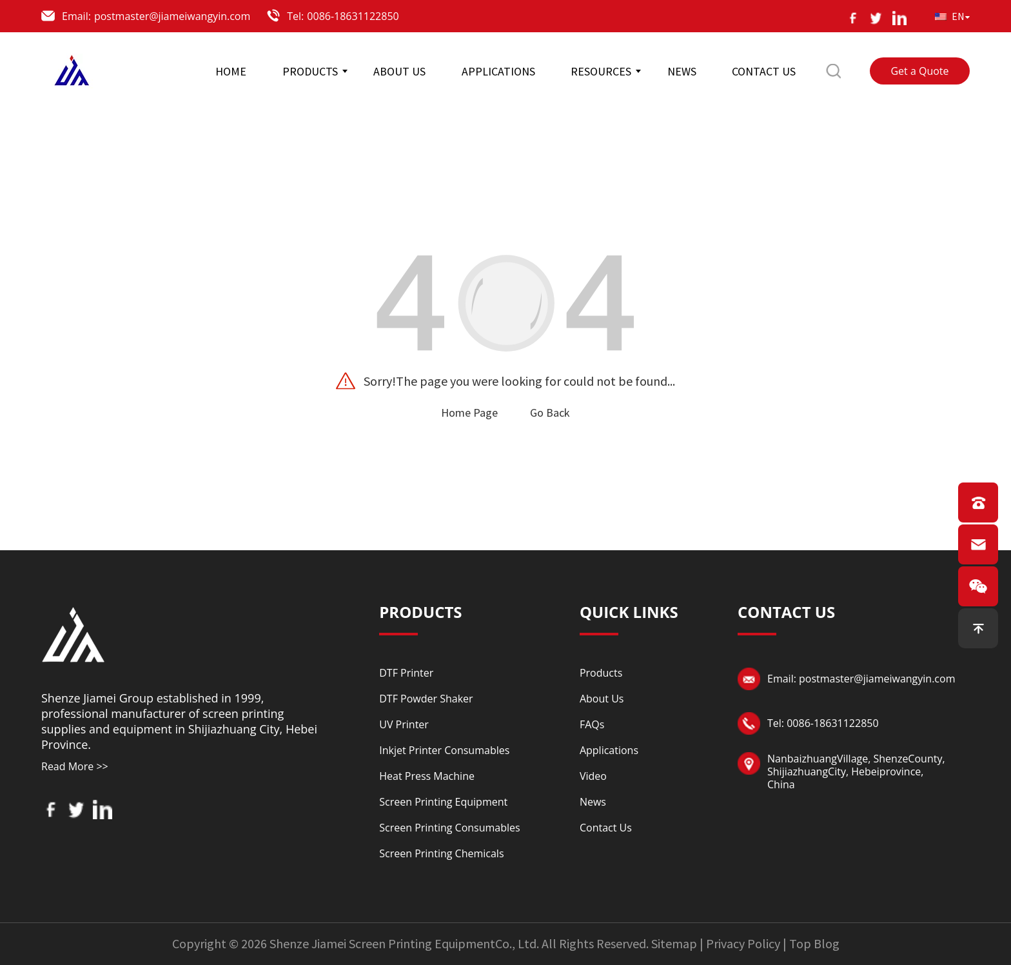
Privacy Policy (743, 943)
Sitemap (674, 943)
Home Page (469, 412)
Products (601, 673)
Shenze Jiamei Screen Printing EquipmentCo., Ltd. (404, 943)
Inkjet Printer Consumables (444, 750)
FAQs (592, 724)
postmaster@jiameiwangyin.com (172, 16)
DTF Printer (406, 673)
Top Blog (814, 943)
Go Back (550, 412)
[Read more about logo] (73, 633)
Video (593, 776)
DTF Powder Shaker (426, 698)
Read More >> (74, 766)
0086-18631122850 (352, 16)
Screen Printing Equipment (443, 802)
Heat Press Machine (427, 776)
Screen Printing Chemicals (441, 853)
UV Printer (404, 724)
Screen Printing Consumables (449, 828)
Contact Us (606, 828)
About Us (602, 698)
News (593, 802)
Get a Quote (919, 71)
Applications (609, 750)
